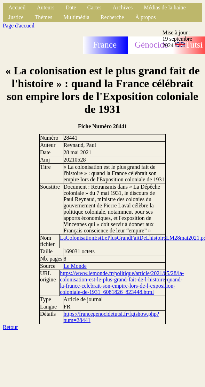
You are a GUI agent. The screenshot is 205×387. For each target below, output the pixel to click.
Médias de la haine (165, 7)
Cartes (94, 7)
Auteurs (46, 7)
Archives (122, 7)
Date (70, 7)
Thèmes (44, 17)
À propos (145, 17)
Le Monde (75, 266)
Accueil (17, 7)
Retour (10, 327)
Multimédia (76, 17)
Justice (16, 17)
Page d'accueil (18, 25)
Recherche (112, 17)
